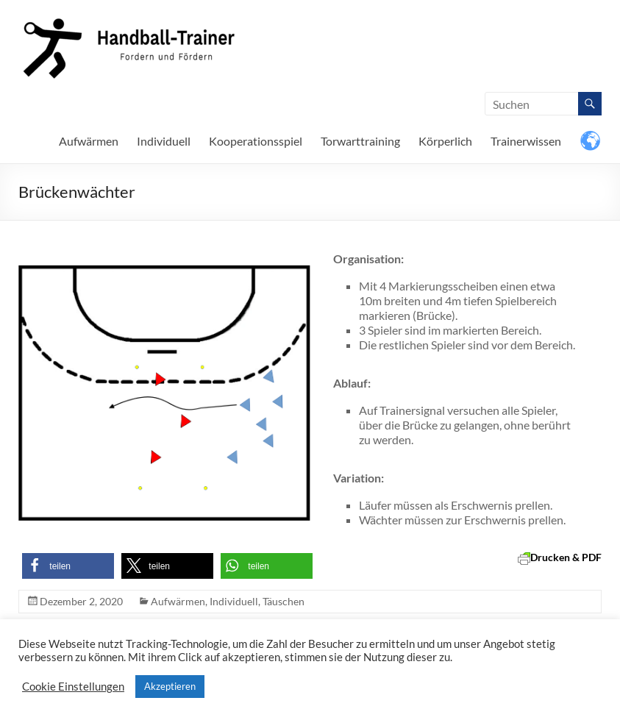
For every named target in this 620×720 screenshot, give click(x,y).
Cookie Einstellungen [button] (73, 686)
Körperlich (445, 141)
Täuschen (283, 601)
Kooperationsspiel (255, 141)
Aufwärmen (88, 141)
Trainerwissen (526, 141)
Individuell (163, 141)
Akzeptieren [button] (170, 686)
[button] (68, 566)
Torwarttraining (360, 141)
